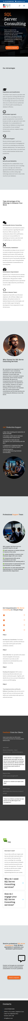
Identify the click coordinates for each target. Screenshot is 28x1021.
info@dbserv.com (8, 1018)
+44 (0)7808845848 (9, 1009)
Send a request (12, 48)
